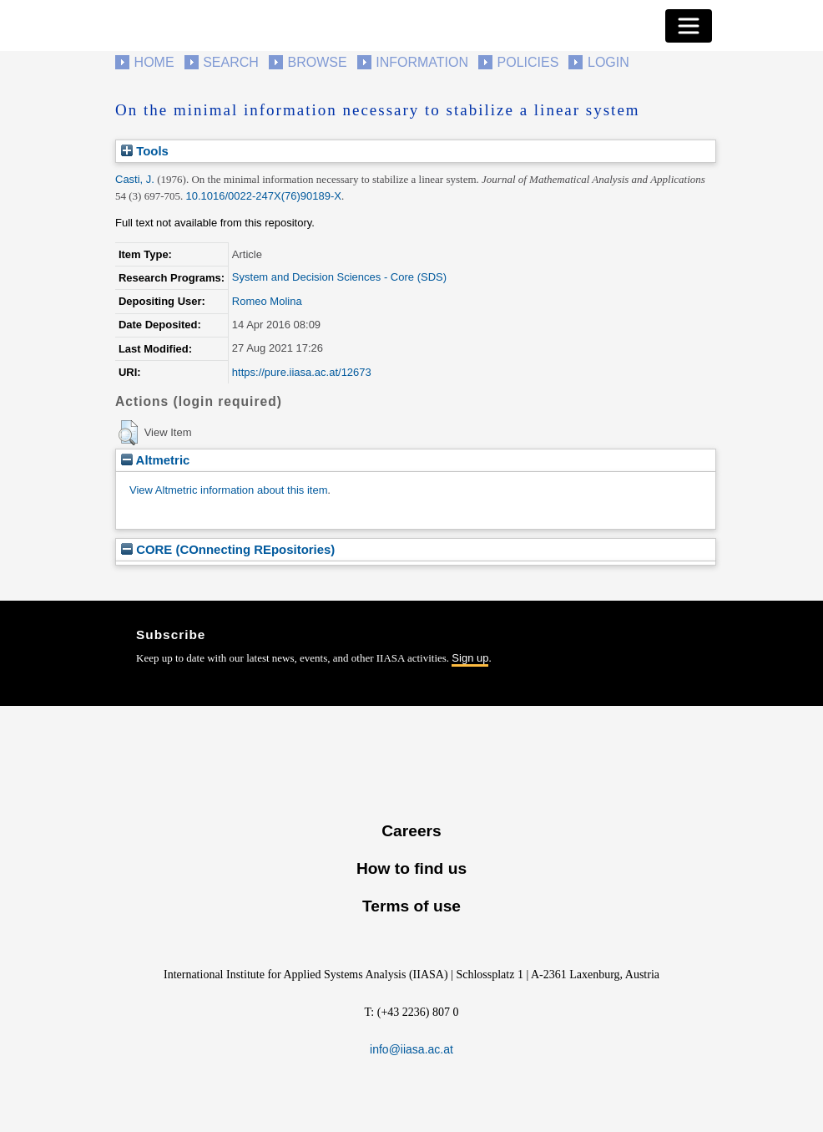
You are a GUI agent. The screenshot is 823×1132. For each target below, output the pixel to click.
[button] (128, 432)
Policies (528, 62)
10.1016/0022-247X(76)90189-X (263, 196)
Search (231, 62)
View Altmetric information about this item (228, 490)
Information (422, 62)
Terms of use (411, 906)
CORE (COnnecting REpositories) (228, 549)
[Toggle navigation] (688, 26)
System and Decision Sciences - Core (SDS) (339, 277)
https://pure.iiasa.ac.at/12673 (301, 372)
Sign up (470, 658)
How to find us (411, 868)
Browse (316, 62)
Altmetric (155, 460)
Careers (411, 831)
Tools (145, 151)
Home (154, 62)
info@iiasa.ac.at (411, 1049)
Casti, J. (134, 179)
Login (608, 62)
